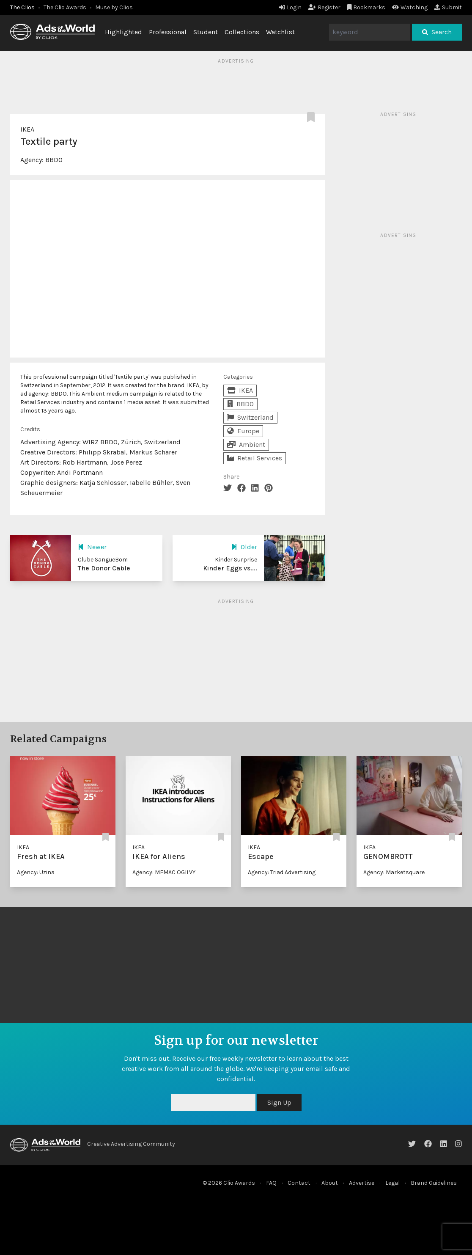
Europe (243, 431)
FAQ (271, 1182)
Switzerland (250, 417)
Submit (448, 7)
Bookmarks (366, 7)
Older (244, 547)
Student (205, 32)
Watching (410, 7)
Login (290, 7)
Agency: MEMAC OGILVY (163, 872)
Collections (242, 32)
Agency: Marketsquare (394, 872)
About (329, 1182)
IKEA (27, 129)
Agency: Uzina (36, 872)
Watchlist (280, 32)
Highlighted (123, 32)
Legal (392, 1182)
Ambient (246, 444)
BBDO (54, 160)
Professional (168, 32)
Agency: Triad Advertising (282, 872)
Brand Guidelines (434, 1182)
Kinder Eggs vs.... (230, 568)
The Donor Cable (104, 568)
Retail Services (254, 458)
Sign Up (279, 1102)
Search (437, 32)
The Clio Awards (65, 7)
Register (324, 7)
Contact (299, 1182)
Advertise (361, 1182)
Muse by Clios (114, 7)
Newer (92, 547)
